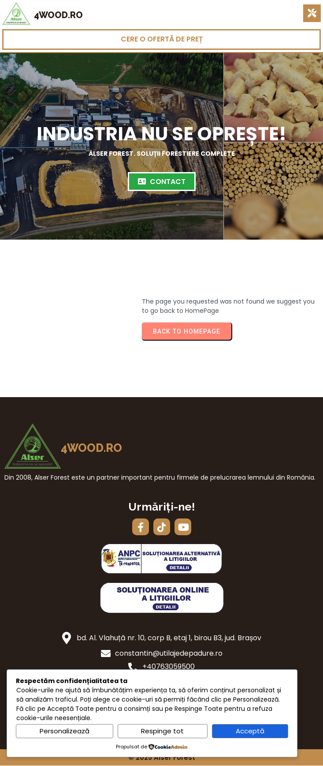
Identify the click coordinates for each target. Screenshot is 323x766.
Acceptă (250, 731)
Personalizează (64, 731)
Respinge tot (162, 731)
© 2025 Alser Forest (161, 757)
